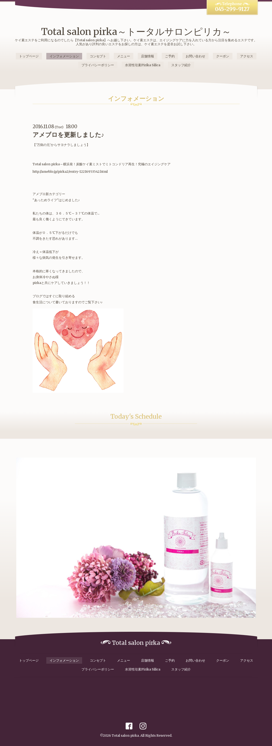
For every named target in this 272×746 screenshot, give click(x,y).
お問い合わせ (195, 56)
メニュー (123, 56)
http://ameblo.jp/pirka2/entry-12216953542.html (70, 171)
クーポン (222, 56)
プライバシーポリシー (97, 65)
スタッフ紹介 (181, 65)
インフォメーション (64, 56)
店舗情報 (147, 56)
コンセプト (98, 56)
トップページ (29, 56)
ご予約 (170, 56)
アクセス (246, 56)
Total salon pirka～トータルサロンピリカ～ (136, 32)
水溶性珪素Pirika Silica (142, 65)
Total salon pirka (125, 735)
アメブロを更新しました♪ (68, 134)
